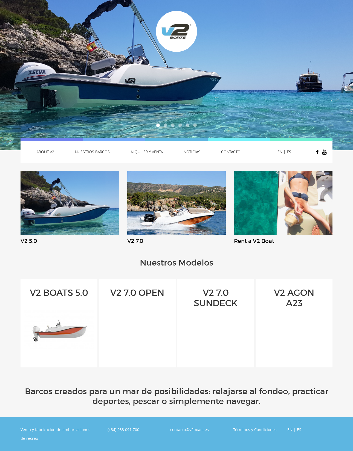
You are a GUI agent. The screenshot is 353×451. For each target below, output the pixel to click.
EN (279, 151)
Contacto (231, 151)
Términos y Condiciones (255, 429)
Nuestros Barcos (92, 151)
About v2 (45, 151)
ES (289, 151)
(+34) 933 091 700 (123, 429)
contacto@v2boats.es (189, 429)
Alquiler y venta (147, 151)
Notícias (192, 151)
